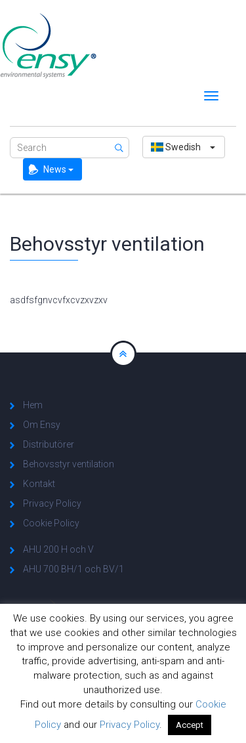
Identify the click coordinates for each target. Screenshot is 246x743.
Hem (33, 405)
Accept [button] (189, 725)
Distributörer (48, 444)
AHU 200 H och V (58, 549)
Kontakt (39, 483)
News (58, 169)
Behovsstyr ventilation (68, 464)
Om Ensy (41, 424)
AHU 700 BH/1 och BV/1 (73, 569)
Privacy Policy (52, 503)
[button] (183, 147)
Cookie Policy (51, 523)
